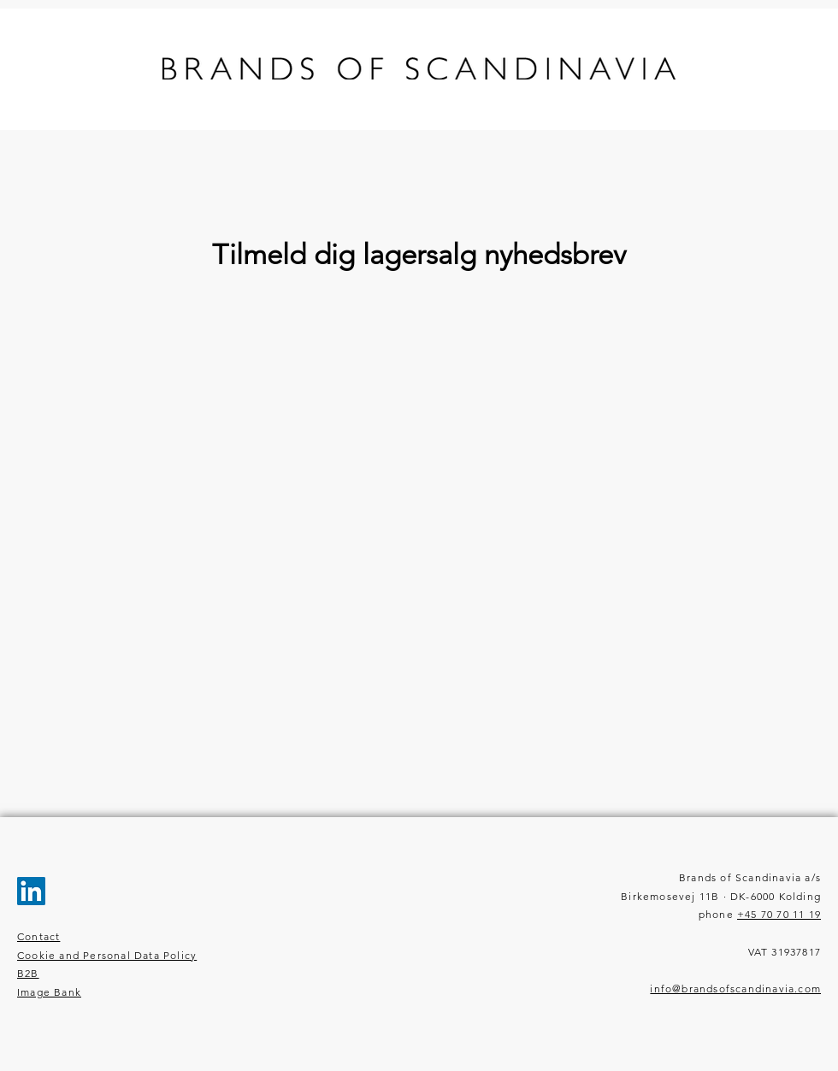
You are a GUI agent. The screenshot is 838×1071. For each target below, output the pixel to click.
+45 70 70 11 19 (779, 914)
